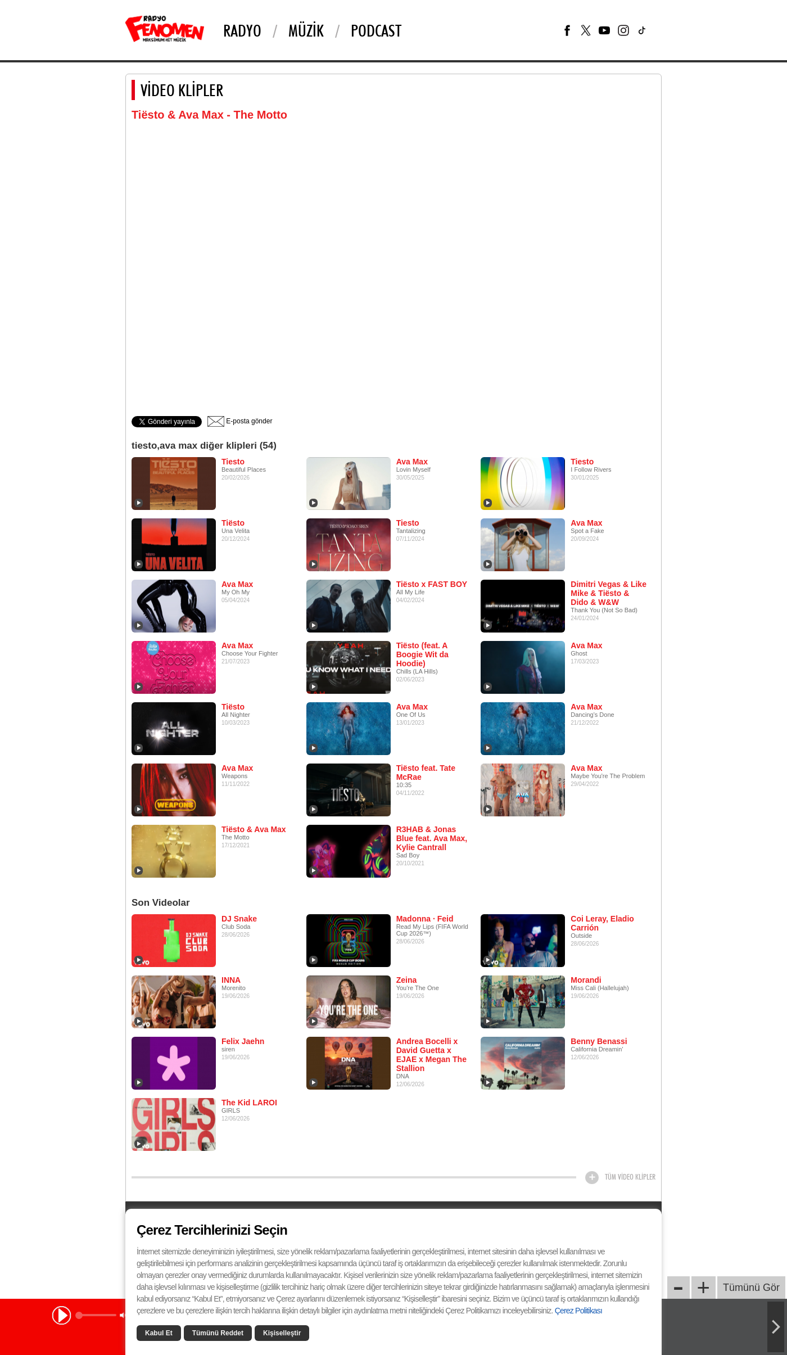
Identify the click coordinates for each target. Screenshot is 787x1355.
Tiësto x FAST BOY (432, 584)
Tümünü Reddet (217, 1333)
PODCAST (376, 30)
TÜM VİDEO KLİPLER (630, 1176)
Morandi (586, 979)
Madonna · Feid (425, 918)
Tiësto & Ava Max (253, 829)
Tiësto (233, 522)
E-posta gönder (239, 421)
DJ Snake (239, 918)
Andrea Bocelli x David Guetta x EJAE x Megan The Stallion (431, 1055)
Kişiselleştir (282, 1333)
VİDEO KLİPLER (182, 90)
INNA (231, 979)
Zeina (406, 979)
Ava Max (412, 461)
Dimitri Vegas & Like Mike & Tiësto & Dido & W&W (608, 593)
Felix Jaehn (242, 1041)
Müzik (306, 30)
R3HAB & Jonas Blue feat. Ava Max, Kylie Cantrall (432, 838)
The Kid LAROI (249, 1102)
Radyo (242, 30)
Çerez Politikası (578, 1310)
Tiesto (233, 461)
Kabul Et (159, 1333)
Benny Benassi (599, 1041)
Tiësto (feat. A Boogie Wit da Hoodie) (422, 654)
